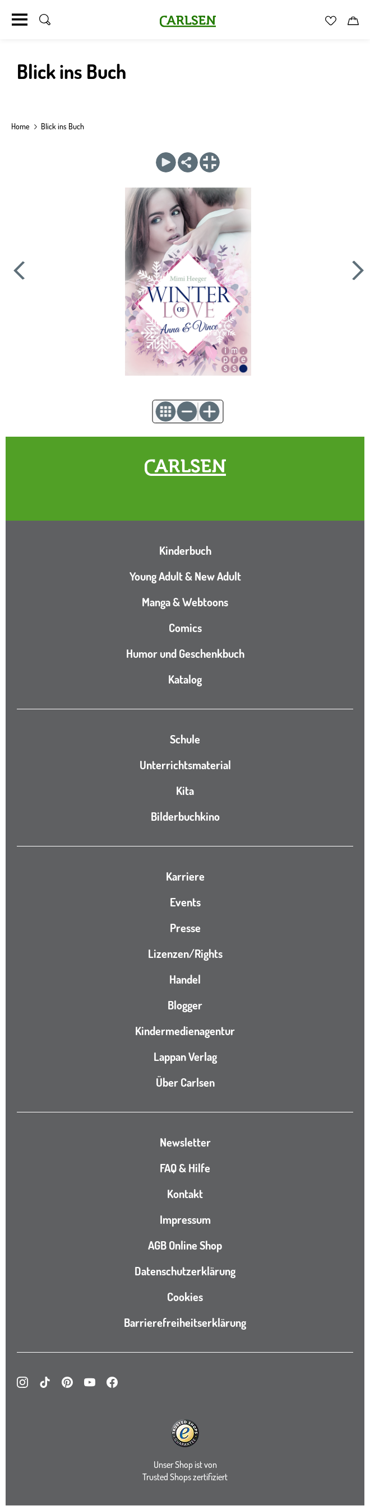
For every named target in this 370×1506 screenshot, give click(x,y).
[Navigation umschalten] (20, 20)
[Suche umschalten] (45, 19)
